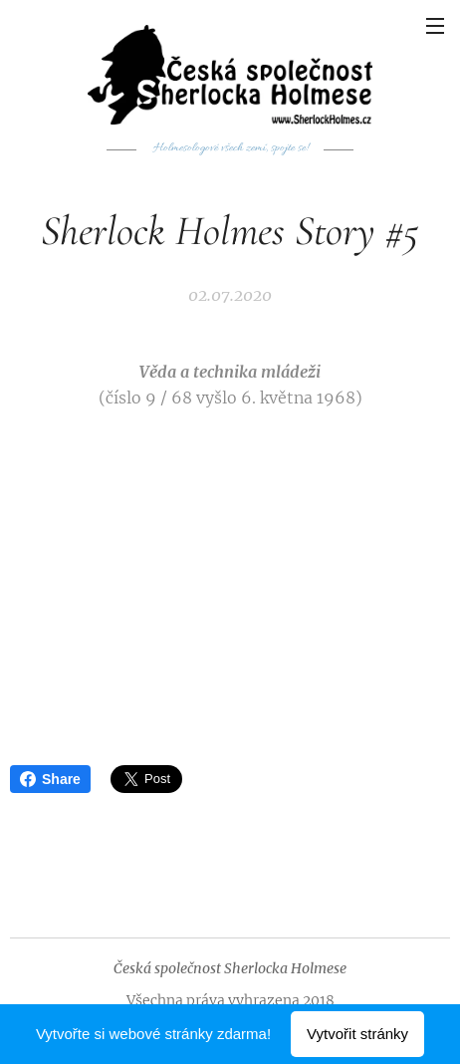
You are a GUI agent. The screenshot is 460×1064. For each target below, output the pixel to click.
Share (50, 779)
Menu (435, 26)
